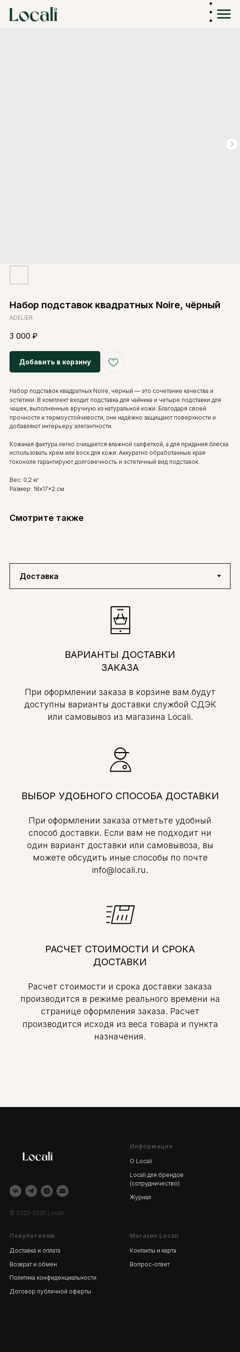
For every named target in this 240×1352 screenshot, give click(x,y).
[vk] (15, 1189)
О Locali (141, 1159)
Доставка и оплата (35, 1249)
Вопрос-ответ (150, 1262)
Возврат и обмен (33, 1262)
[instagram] (47, 1189)
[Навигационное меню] (223, 14)
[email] (62, 1189)
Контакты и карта (153, 1249)
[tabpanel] (120, 847)
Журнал (140, 1195)
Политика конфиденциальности (53, 1276)
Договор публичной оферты (50, 1289)
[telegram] (31, 1189)
